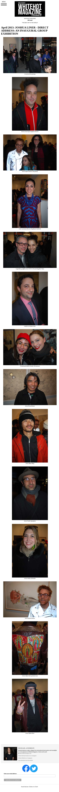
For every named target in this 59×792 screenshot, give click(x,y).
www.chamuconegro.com (25, 753)
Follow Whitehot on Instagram (25, 758)
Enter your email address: (10, 773)
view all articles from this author (25, 760)
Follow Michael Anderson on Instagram (27, 755)
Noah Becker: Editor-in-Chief (29, 786)
